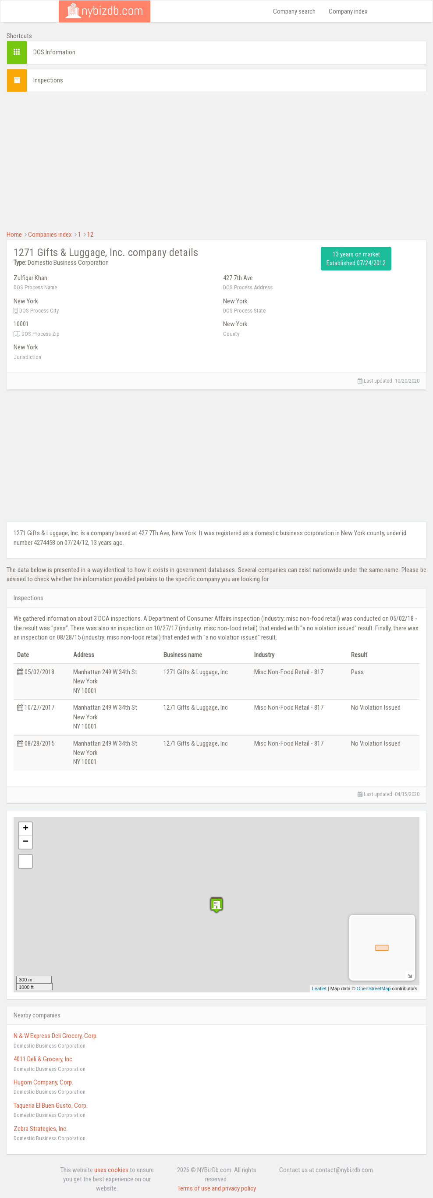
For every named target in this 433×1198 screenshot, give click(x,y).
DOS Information (54, 52)
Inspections (48, 80)
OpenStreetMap (374, 988)
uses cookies (111, 1170)
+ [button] (25, 828)
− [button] (25, 842)
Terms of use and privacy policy (216, 1188)
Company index (348, 11)
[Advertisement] (216, 160)
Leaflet (319, 988)
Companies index (50, 234)
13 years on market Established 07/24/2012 (356, 259)
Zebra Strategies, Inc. (40, 1129)
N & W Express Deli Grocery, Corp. (56, 1036)
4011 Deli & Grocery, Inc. (44, 1059)
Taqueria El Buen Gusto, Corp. (51, 1105)
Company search (294, 11)
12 (90, 234)
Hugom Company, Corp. (43, 1082)
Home (14, 234)
